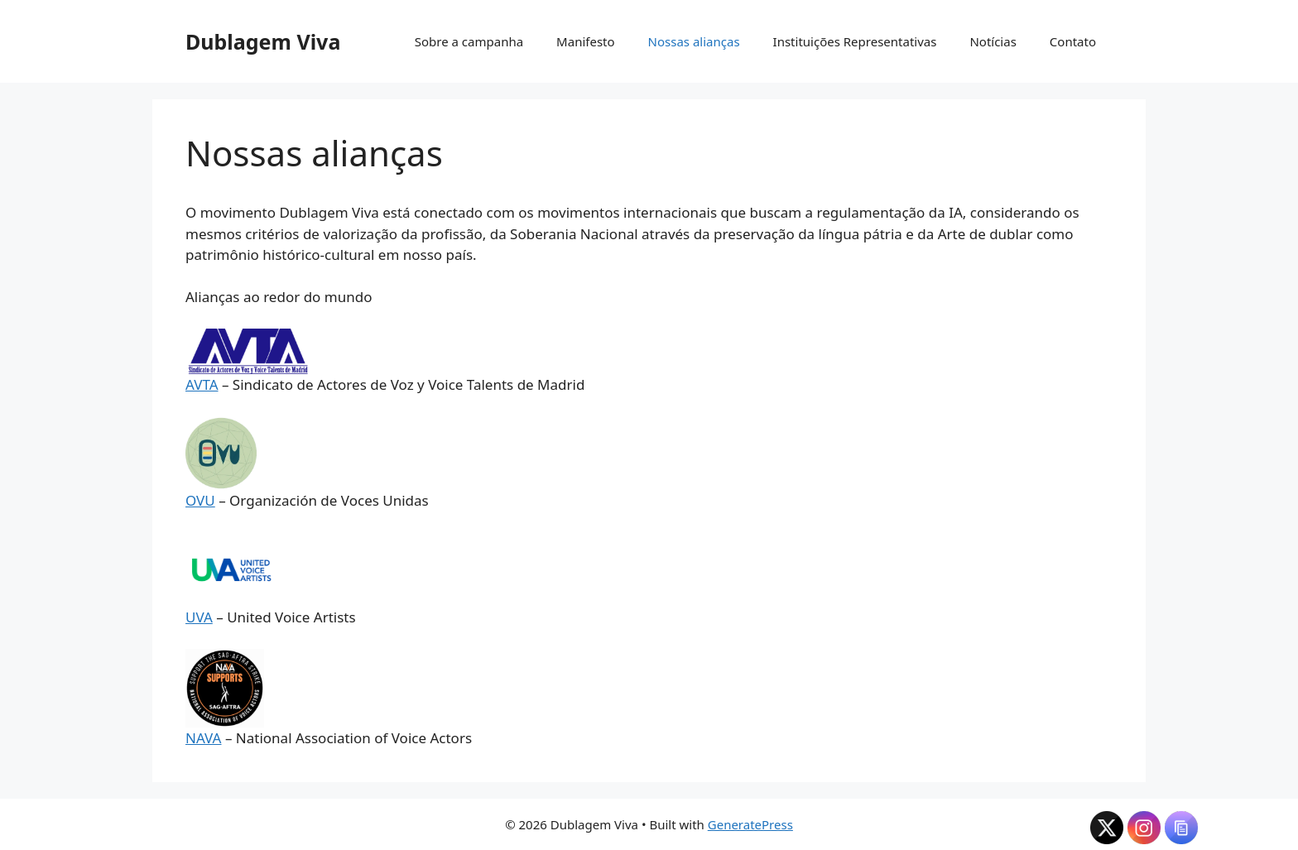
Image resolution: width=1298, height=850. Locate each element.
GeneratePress (750, 824)
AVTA (202, 384)
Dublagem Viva (262, 41)
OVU (200, 500)
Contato (1073, 41)
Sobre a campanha (469, 41)
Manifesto (585, 41)
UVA (199, 617)
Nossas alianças (694, 41)
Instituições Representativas (855, 41)
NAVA (203, 737)
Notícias (992, 41)
